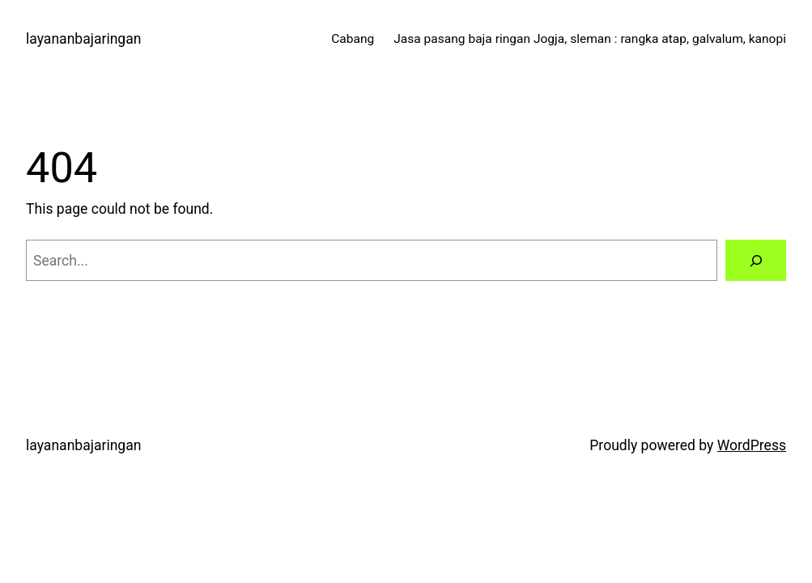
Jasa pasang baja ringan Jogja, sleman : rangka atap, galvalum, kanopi (589, 39)
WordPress (751, 445)
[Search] (755, 260)
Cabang (352, 39)
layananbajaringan (83, 39)
